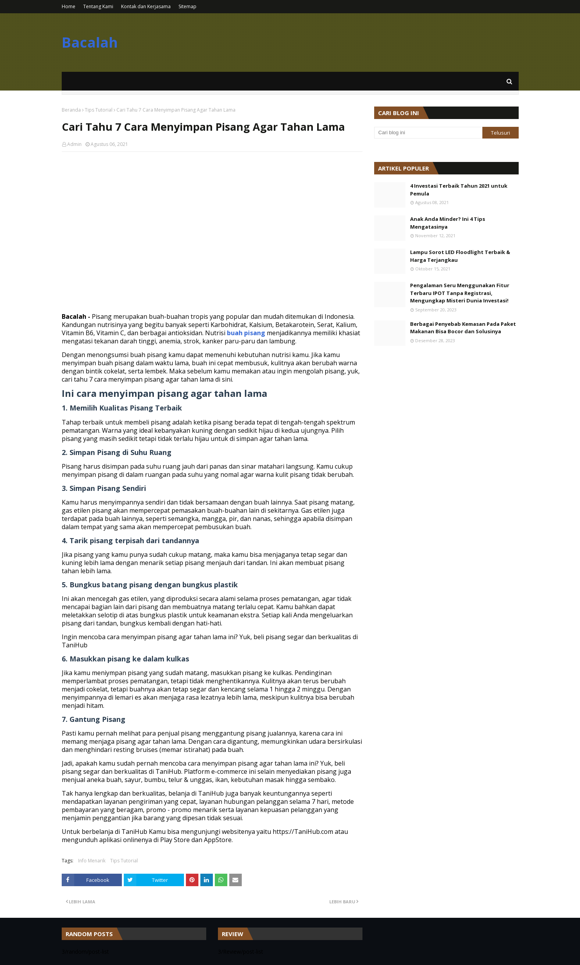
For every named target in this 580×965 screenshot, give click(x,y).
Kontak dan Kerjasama (146, 6)
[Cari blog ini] (428, 133)
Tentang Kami (98, 6)
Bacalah (90, 42)
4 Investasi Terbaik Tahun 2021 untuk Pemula (458, 189)
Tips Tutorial (98, 110)
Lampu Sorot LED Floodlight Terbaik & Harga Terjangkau (460, 256)
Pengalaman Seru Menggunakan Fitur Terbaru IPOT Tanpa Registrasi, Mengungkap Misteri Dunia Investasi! (459, 293)
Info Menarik (91, 860)
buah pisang (246, 333)
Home (68, 6)
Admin (74, 144)
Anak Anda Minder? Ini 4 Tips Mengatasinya (447, 222)
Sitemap (187, 6)
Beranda (71, 110)
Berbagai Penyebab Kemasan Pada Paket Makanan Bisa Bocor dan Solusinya (463, 327)
